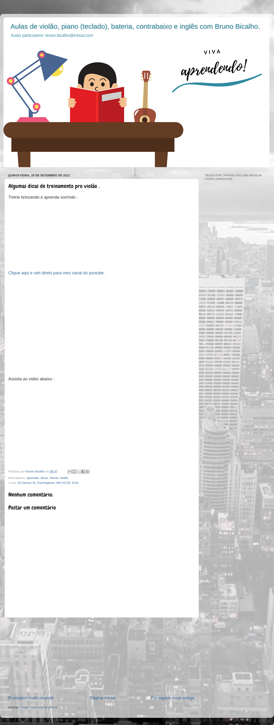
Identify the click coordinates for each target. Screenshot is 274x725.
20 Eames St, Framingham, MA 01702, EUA (48, 482)
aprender (33, 478)
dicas (44, 478)
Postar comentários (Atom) (39, 707)
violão (64, 478)
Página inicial (102, 697)
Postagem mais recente (31, 697)
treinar (54, 478)
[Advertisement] (101, 656)
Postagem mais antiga (172, 697)
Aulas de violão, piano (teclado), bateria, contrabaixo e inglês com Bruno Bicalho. (135, 26)
